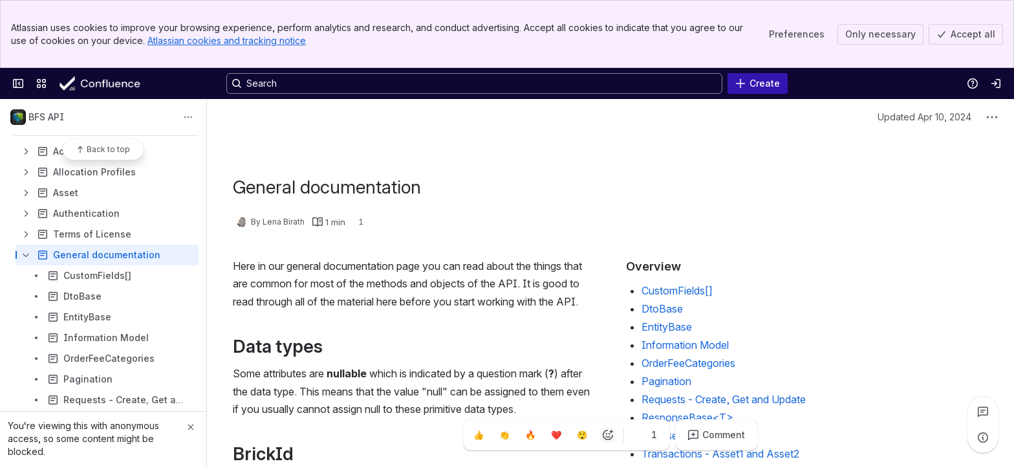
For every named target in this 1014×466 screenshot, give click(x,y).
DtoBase (662, 308)
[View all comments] (983, 411)
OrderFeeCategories (688, 363)
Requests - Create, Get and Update (724, 399)
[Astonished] (582, 435)
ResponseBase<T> (687, 417)
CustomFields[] (677, 290)
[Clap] (504, 435)
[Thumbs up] (478, 435)
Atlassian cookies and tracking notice (226, 40)
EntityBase (667, 326)
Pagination (666, 381)
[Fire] (530, 435)
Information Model (685, 344)
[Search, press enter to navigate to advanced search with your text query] (474, 83)
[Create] (758, 83)
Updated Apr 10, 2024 (924, 116)
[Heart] (556, 435)
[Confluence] (110, 83)
